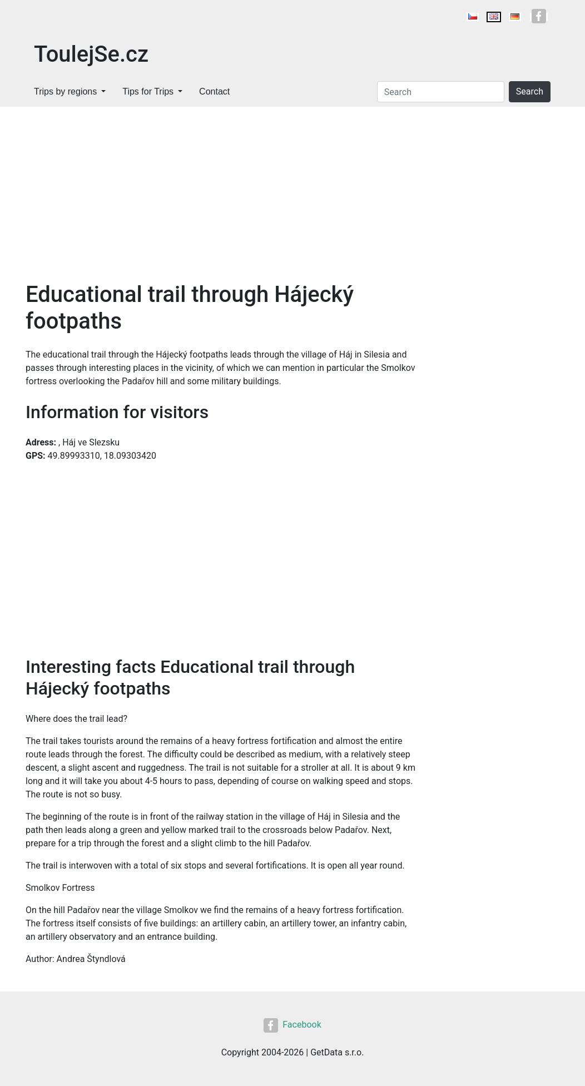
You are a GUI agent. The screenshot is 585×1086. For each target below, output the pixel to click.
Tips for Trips (147, 91)
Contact (214, 91)
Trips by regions (65, 91)
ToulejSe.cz (91, 54)
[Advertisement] (292, 190)
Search (529, 91)
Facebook (292, 1024)
